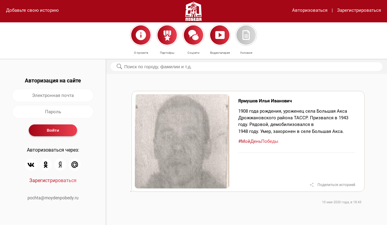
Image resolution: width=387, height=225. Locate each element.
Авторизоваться (309, 10)
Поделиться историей (336, 185)
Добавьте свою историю (32, 10)
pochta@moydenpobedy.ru (53, 197)
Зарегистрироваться (359, 10)
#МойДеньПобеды (258, 141)
